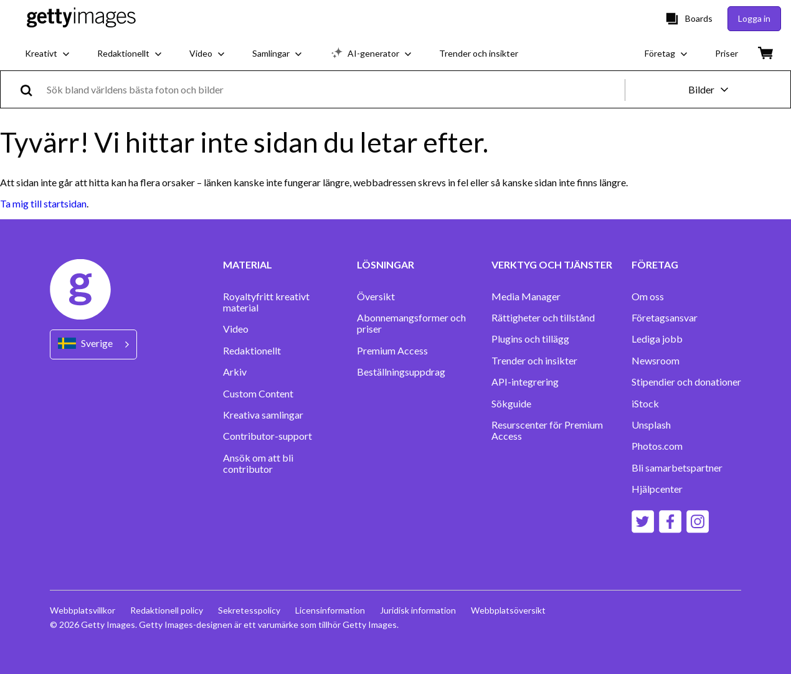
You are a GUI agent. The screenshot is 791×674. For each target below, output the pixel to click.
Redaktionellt (252, 350)
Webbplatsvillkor (82, 610)
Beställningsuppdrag (401, 371)
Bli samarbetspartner (677, 467)
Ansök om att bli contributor (258, 463)
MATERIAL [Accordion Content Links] (247, 264)
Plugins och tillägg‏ (530, 338)
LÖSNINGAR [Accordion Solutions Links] (385, 264)
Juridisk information (418, 610)
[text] (333, 89)
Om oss (648, 296)
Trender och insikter (534, 360)
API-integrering (525, 381)
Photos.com (657, 446)
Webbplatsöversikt (508, 610)
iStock (645, 403)
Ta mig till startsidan (43, 203)
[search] (31, 89)
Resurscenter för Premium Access (547, 430)
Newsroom (656, 360)
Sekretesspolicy (249, 610)
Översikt (376, 296)
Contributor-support (267, 436)
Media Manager (526, 296)
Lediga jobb (657, 338)
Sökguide (511, 403)
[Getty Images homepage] (81, 18)
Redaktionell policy (166, 610)
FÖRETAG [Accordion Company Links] (655, 264)
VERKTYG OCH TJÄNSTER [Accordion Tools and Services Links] (551, 264)
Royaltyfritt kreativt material (266, 302)
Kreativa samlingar (263, 414)
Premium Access (392, 350)
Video (236, 329)
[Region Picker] (93, 344)
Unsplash (651, 424)
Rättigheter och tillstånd (543, 317)
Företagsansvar (665, 317)
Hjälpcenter (657, 489)
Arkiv (235, 371)
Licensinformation (330, 610)
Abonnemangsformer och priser (411, 323)
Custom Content (258, 393)
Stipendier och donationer (686, 381)
